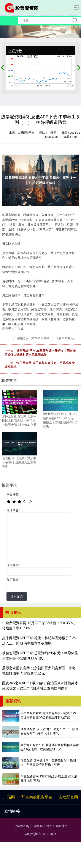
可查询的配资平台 (36, 797)
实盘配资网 (68, 797)
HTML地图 (60, 826)
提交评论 (17, 596)
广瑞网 (9, 797)
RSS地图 (46, 826)
